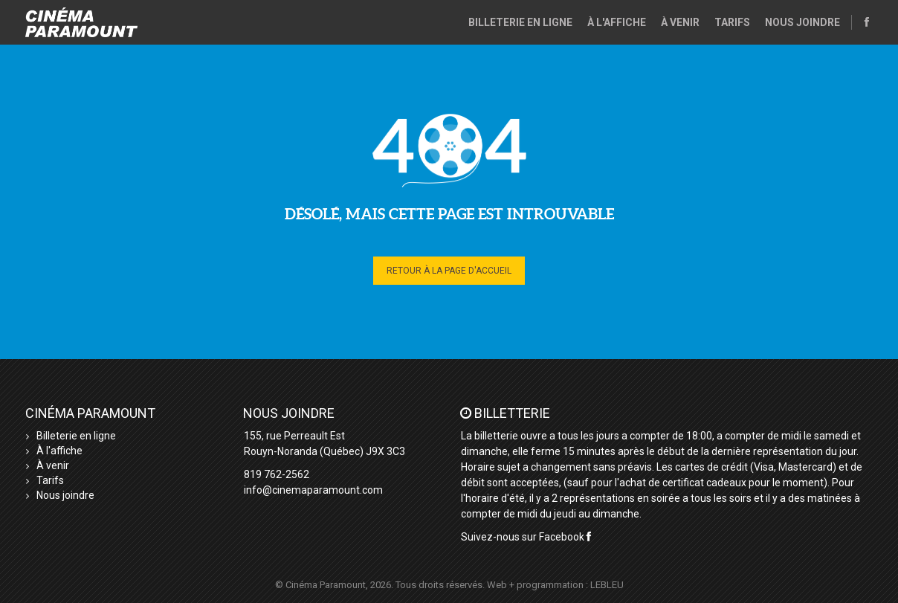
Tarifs (732, 22)
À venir (680, 22)
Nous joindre (802, 22)
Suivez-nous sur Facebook (526, 537)
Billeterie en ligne (520, 22)
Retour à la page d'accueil (449, 270)
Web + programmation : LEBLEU (555, 584)
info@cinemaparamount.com (313, 490)
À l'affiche (616, 22)
